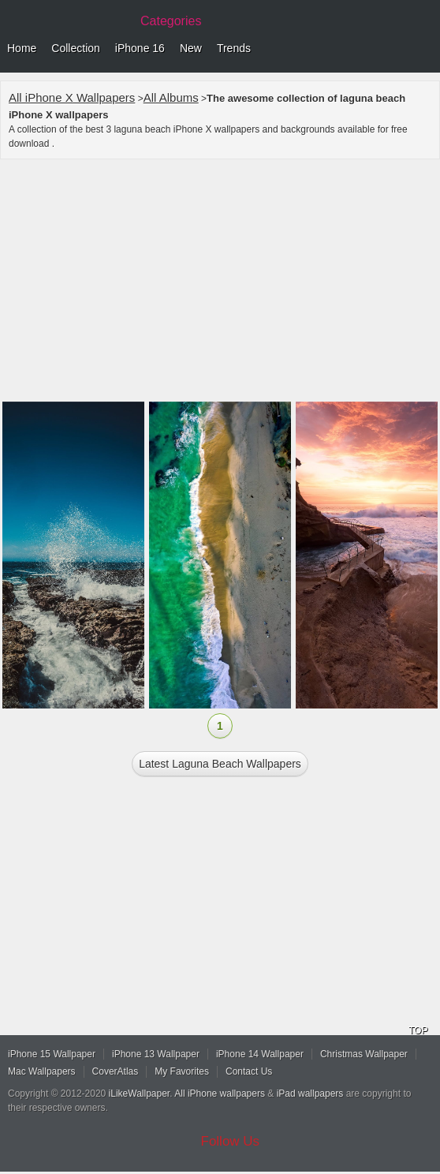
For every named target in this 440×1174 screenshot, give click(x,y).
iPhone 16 (140, 48)
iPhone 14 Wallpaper (260, 1054)
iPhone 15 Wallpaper (51, 1054)
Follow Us (230, 1141)
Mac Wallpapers (42, 1071)
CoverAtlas (115, 1071)
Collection (75, 48)
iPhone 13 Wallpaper (155, 1054)
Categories (170, 21)
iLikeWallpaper (139, 1093)
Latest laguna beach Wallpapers (220, 763)
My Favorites (182, 1071)
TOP (417, 1030)
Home (21, 48)
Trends (234, 48)
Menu (424, 49)
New (191, 48)
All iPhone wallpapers (219, 1093)
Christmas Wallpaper (364, 1054)
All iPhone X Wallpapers (72, 97)
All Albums (171, 97)
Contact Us (249, 1071)
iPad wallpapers (310, 1093)
